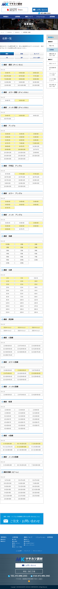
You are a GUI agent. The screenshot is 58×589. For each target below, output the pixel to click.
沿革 (14, 545)
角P (22, 57)
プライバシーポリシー (37, 550)
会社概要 (15, 541)
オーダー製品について (52, 79)
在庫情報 (51, 49)
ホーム (2, 32)
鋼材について (29, 16)
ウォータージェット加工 (52, 74)
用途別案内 (27, 541)
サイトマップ (27, 550)
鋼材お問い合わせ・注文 (52, 54)
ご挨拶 (14, 539)
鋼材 (7, 53)
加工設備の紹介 (52, 68)
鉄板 (21, 53)
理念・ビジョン (16, 543)
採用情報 (52, 16)
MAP (40, 579)
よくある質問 (19, 550)
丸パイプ (36, 53)
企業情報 (17, 16)
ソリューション (40, 16)
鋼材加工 (50, 59)
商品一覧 (51, 45)
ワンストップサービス (29, 545)
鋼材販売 (17, 32)
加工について (52, 63)
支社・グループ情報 (17, 547)
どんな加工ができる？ (29, 543)
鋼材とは (27, 539)
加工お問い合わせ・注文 (52, 85)
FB (7, 57)
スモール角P (36, 57)
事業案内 (5, 16)
